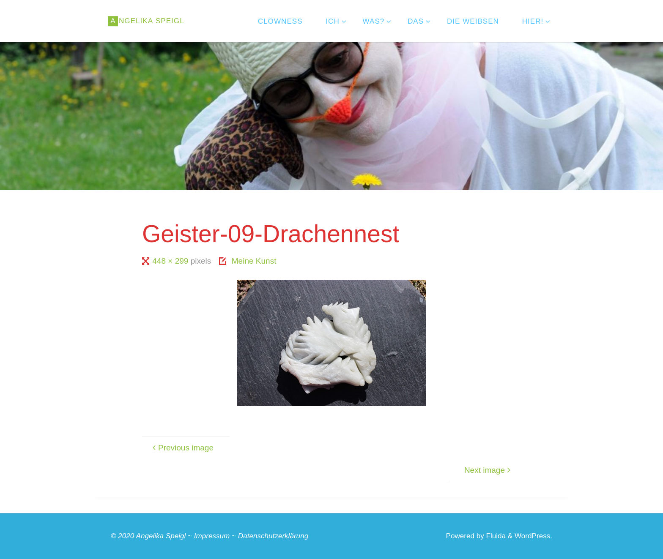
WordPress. (533, 536)
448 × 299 (171, 260)
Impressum (212, 536)
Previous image (182, 447)
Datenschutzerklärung (273, 536)
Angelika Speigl (161, 536)
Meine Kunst (254, 260)
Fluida (495, 536)
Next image (488, 470)
